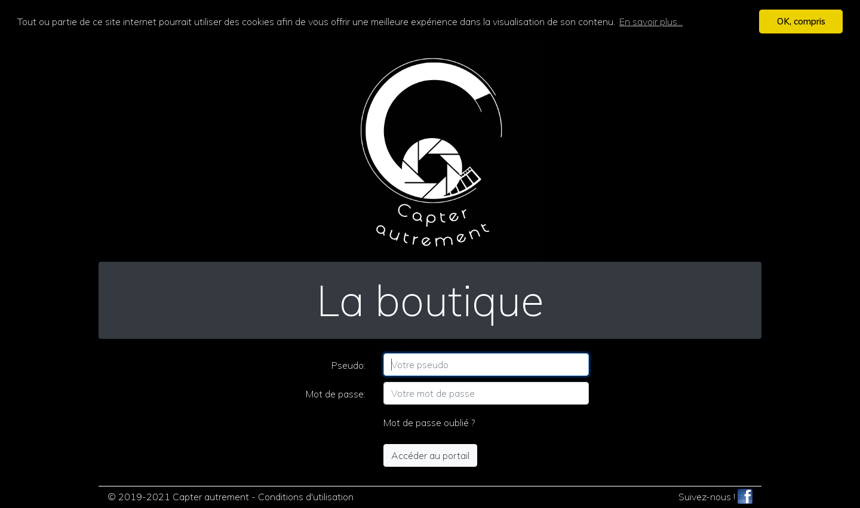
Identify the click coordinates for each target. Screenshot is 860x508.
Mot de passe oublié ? (429, 422)
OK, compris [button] (801, 21)
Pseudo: (348, 365)
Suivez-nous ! (715, 496)
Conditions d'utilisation (306, 496)
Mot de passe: (336, 393)
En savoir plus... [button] (651, 21)
